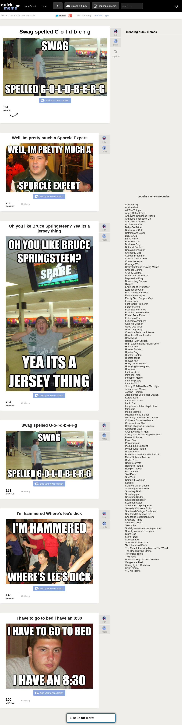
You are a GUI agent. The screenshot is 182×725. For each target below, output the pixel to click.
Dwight (129, 284)
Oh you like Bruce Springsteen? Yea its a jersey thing (49, 228)
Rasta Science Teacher (137, 457)
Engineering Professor (137, 286)
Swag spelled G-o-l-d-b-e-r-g (49, 425)
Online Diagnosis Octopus (139, 426)
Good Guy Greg (134, 329)
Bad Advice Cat (133, 230)
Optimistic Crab (133, 428)
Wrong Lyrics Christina (137, 565)
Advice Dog (131, 204)
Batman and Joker (135, 233)
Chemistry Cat (133, 252)
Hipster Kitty (131, 360)
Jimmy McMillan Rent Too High (142, 386)
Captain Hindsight (135, 250)
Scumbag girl (132, 494)
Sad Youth (130, 477)
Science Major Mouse (137, 485)
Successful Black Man (137, 542)
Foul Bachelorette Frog (137, 312)
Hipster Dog (131, 352)
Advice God (131, 207)
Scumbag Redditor (135, 499)
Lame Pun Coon (134, 400)
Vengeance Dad (134, 562)
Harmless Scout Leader (138, 335)
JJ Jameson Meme (135, 389)
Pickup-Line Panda (135, 448)
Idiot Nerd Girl (132, 372)
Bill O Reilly (131, 238)
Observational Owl (135, 423)
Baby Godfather (133, 227)
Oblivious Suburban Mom (139, 420)
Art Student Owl (133, 224)
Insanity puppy (133, 380)
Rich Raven (131, 471)
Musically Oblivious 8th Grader (141, 417)
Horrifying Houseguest (137, 366)
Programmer (132, 451)
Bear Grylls (131, 235)
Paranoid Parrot (133, 437)
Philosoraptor (132, 443)
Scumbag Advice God (137, 488)
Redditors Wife (133, 463)
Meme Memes (133, 411)
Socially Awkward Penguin (139, 531)
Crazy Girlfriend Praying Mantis (142, 267)
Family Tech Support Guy (139, 298)
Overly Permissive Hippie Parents (143, 434)
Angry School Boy (135, 213)
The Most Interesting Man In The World (146, 548)
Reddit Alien (131, 460)
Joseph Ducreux (134, 392)
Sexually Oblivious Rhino (138, 508)
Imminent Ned (132, 374)
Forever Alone (132, 306)
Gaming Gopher (134, 323)
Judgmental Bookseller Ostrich (141, 394)
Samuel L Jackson (135, 480)
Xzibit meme (132, 568)
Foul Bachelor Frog (135, 309)
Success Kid (132, 539)
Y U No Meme (132, 570)
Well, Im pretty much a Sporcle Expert (49, 138)
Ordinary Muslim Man (137, 431)
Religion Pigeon (133, 468)
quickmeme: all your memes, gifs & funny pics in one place (10, 6)
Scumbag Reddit (134, 497)
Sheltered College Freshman (140, 511)
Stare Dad (130, 533)
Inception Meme (134, 377)
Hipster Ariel (131, 346)
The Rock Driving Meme (138, 551)
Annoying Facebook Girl (138, 218)
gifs (107, 15)
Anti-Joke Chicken (135, 221)
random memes (58, 5)
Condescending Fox (136, 258)
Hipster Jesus (132, 357)
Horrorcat (130, 369)
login (176, 6)
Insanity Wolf (132, 383)
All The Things (133, 210)
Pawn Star (130, 440)
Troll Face (130, 556)
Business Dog (132, 244)
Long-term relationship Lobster (141, 406)
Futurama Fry (132, 318)
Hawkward (131, 338)
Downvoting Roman (136, 281)
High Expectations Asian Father (142, 343)
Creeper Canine (134, 269)
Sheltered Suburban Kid (138, 514)
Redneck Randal (134, 465)
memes (98, 15)
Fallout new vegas (135, 295)
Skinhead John (133, 522)
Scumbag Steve (134, 502)
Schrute (129, 482)
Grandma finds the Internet (140, 332)
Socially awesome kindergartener (143, 528)
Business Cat (132, 241)
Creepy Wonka (133, 272)
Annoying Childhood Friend (140, 215)
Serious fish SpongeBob (138, 505)
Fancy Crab (131, 301)
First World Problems (136, 303)
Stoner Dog (131, 536)
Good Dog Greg (134, 326)
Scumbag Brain (133, 491)
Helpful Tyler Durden (136, 340)
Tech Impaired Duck (136, 545)
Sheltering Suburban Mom (139, 516)
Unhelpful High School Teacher (142, 559)
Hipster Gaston (133, 355)
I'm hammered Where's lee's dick (49, 513)
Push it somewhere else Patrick (142, 454)
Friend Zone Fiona (135, 315)
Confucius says (133, 261)
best (44, 6)
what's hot (30, 6)
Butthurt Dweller (134, 247)
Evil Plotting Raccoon (136, 292)
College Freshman (135, 255)
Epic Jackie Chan (134, 289)
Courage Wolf (132, 264)
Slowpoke (130, 525)
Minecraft (130, 409)
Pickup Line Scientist (136, 445)
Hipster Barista (133, 349)
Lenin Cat (130, 403)
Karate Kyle (131, 397)
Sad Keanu (131, 474)
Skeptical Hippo (133, 519)
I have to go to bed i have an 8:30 (49, 618)
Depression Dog (134, 278)
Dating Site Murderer (136, 275)
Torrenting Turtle (134, 553)
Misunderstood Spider (137, 414)
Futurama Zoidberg (135, 321)
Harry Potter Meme (135, 363)
